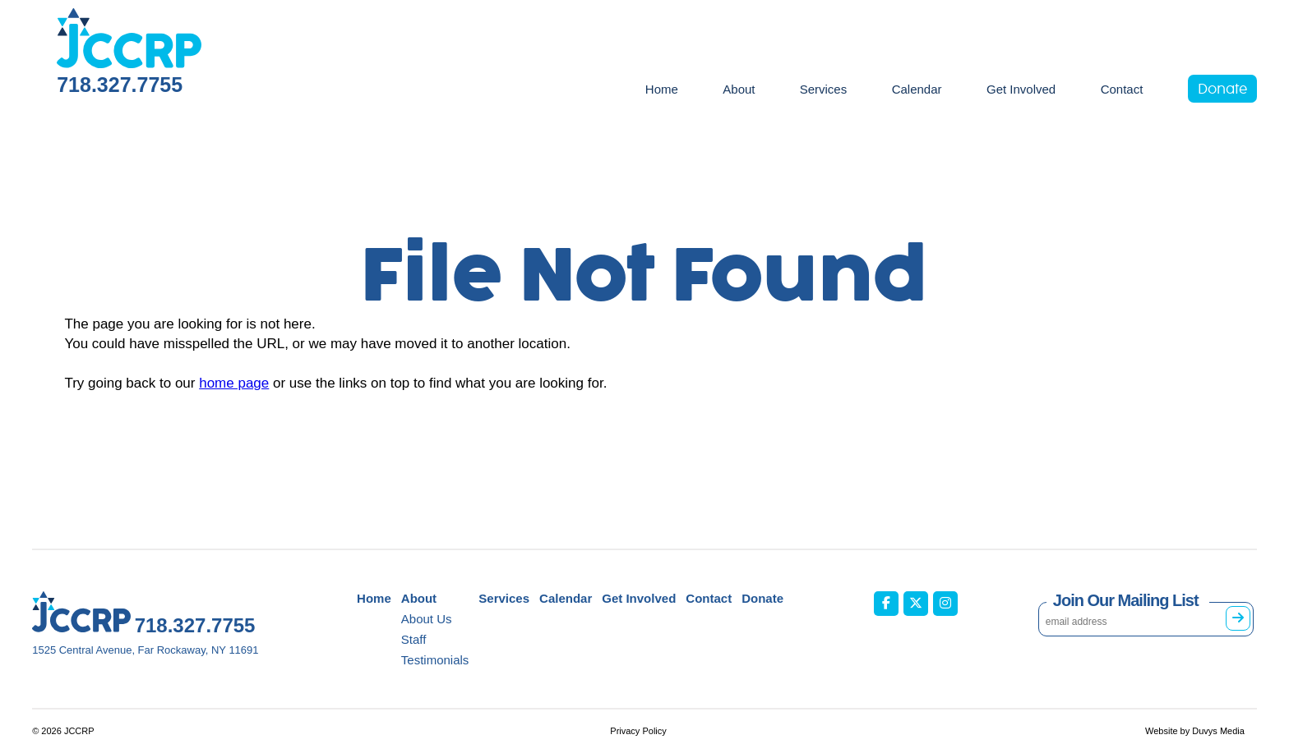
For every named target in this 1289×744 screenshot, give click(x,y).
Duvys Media (1218, 731)
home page (234, 383)
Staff (414, 639)
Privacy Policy (638, 731)
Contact (1122, 89)
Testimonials (435, 660)
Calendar (917, 89)
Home (661, 89)
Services (824, 89)
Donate (1222, 90)
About (739, 89)
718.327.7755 (119, 84)
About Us (426, 619)
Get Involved (1021, 89)
